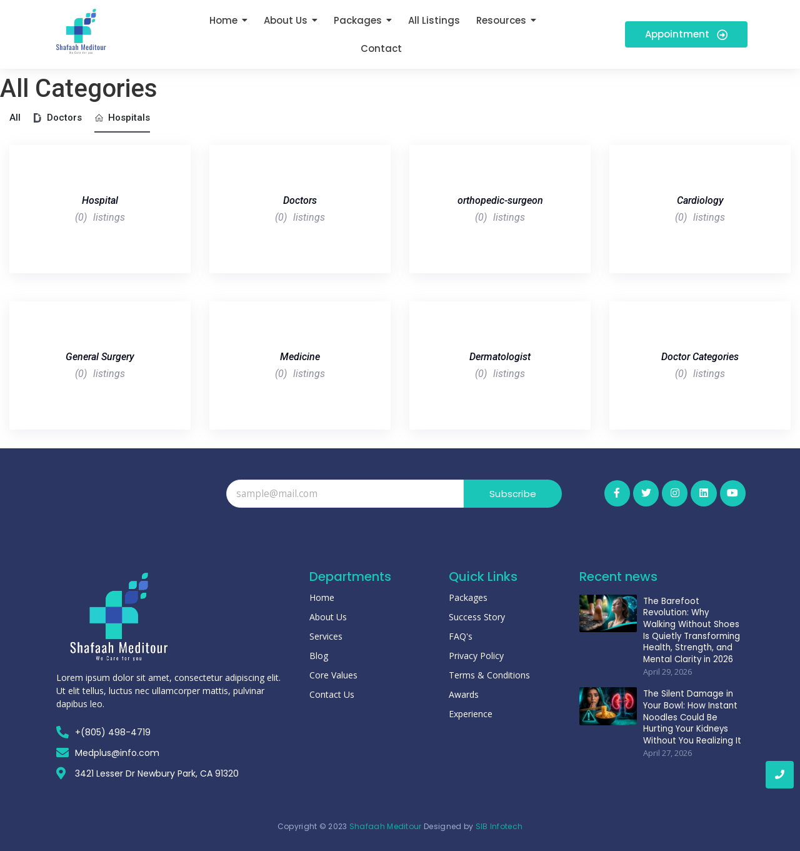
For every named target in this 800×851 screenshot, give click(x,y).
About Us (328, 617)
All (15, 117)
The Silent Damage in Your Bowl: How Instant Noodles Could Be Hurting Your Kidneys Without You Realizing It (689, 715)
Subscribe (512, 493)
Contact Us (331, 694)
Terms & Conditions (489, 675)
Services (325, 636)
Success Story (477, 617)
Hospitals (122, 117)
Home (321, 597)
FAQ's (460, 636)
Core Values (333, 675)
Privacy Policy (476, 656)
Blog (318, 656)
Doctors (57, 117)
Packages (468, 597)
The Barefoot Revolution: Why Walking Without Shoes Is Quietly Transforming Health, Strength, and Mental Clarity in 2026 (692, 629)
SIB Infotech (499, 826)
